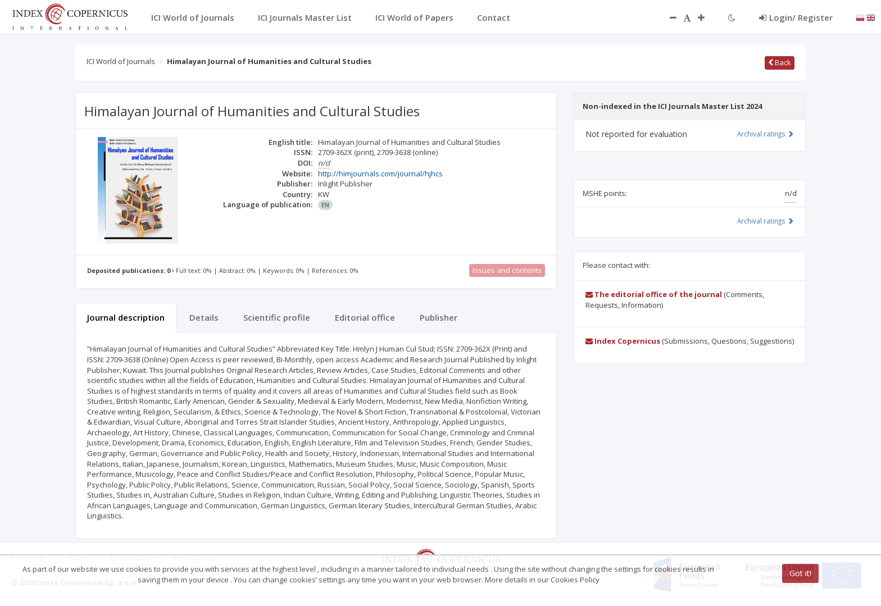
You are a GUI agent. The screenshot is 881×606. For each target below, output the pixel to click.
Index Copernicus (622, 341)
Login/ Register (796, 17)
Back (779, 62)
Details (204, 317)
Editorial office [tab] (365, 317)
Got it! (800, 573)
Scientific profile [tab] (276, 317)
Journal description (126, 317)
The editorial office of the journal (653, 294)
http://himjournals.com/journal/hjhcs (380, 173)
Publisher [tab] (438, 317)
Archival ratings (765, 133)
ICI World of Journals (121, 61)
